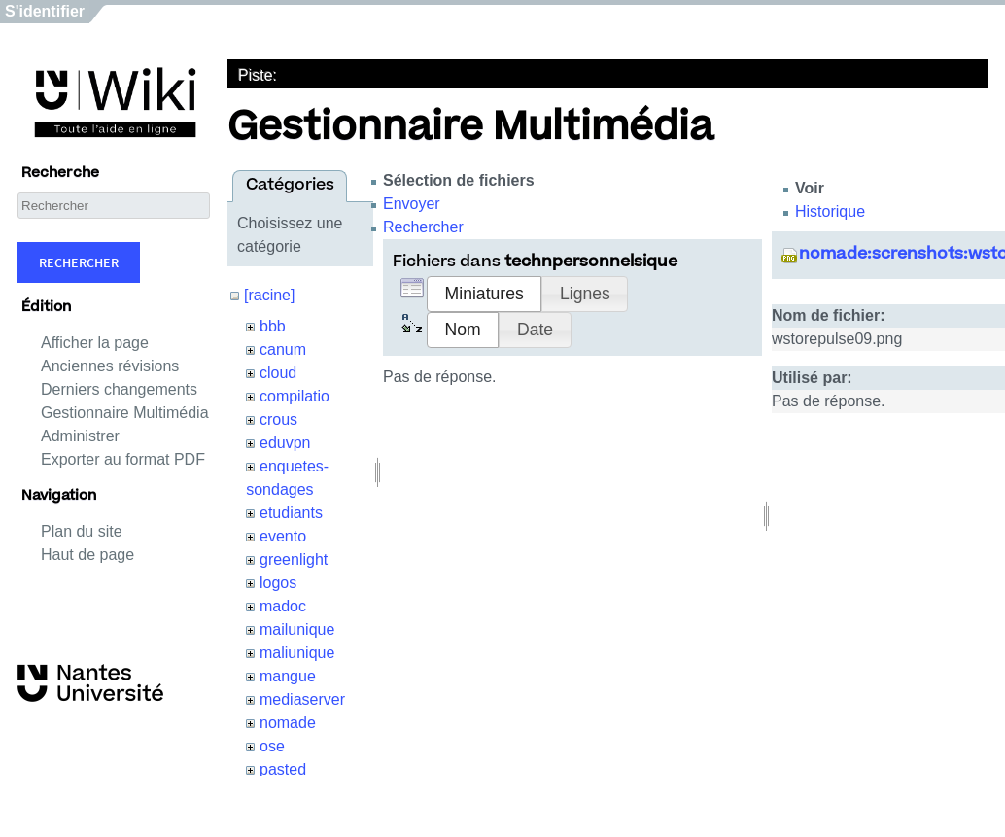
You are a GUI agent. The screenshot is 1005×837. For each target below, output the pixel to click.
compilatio (294, 396)
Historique (830, 211)
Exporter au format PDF (123, 459)
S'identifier (45, 11)
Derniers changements (119, 389)
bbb (273, 326)
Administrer (80, 436)
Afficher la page (95, 342)
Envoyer (411, 203)
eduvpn (285, 443)
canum (283, 349)
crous (278, 419)
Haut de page (87, 554)
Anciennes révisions (110, 366)
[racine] (269, 295)
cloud (278, 373)
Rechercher (79, 262)
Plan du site (81, 531)
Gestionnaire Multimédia (125, 412)
